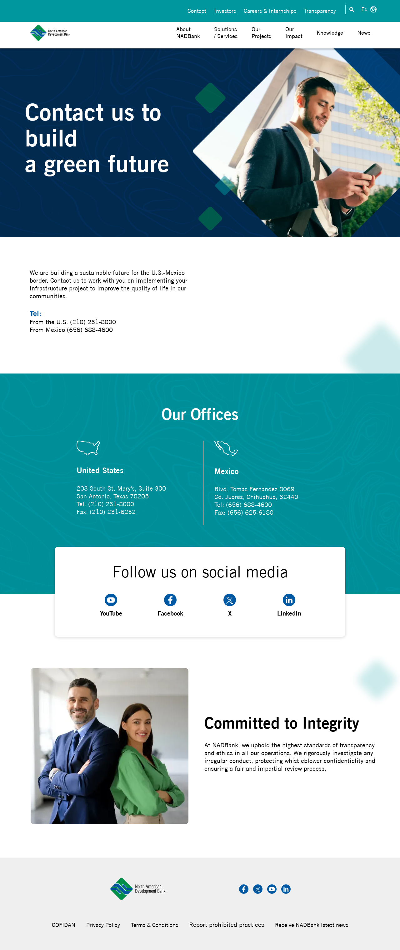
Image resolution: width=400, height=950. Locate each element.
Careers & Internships (270, 9)
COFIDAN (63, 924)
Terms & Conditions (154, 924)
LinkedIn (289, 605)
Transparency (320, 9)
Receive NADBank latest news (311, 924)
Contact (197, 9)
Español (368, 9)
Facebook (170, 605)
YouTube (111, 605)
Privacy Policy (103, 924)
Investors (225, 9)
